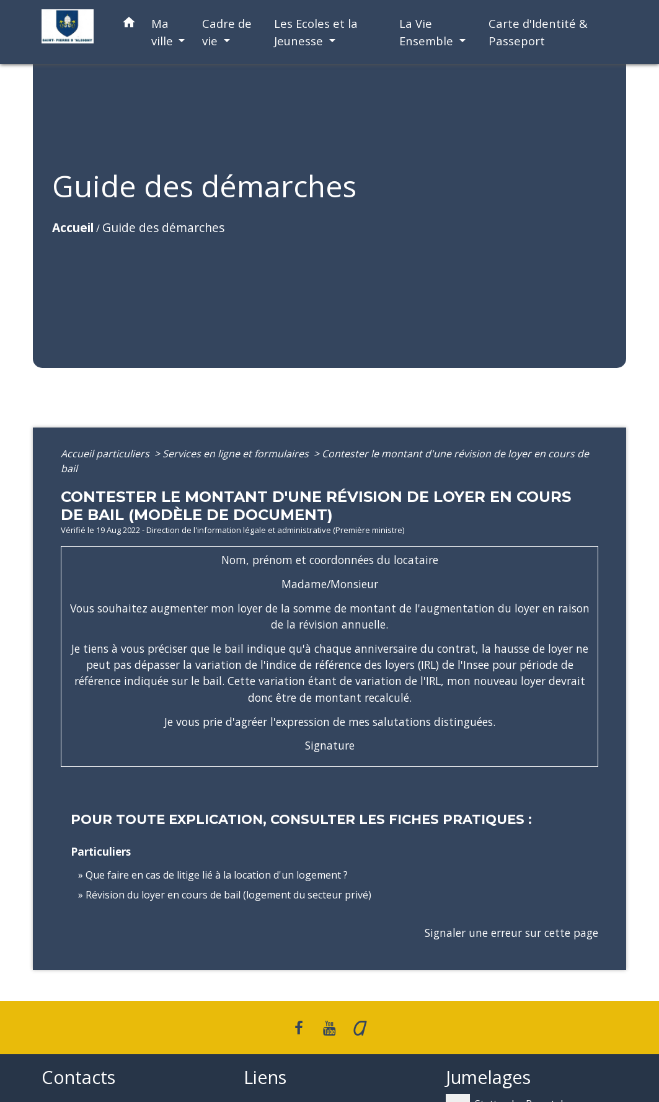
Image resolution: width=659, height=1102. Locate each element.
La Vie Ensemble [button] (427, 32)
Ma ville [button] (163, 32)
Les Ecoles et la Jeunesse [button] (316, 32)
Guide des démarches (163, 227)
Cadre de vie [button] (227, 32)
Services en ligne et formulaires (236, 453)
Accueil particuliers (106, 453)
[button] (129, 24)
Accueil (73, 227)
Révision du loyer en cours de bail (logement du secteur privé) (228, 895)
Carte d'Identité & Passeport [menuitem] (538, 32)
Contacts (78, 1077)
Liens (265, 1077)
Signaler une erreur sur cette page (511, 932)
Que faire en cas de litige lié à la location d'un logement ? (217, 875)
